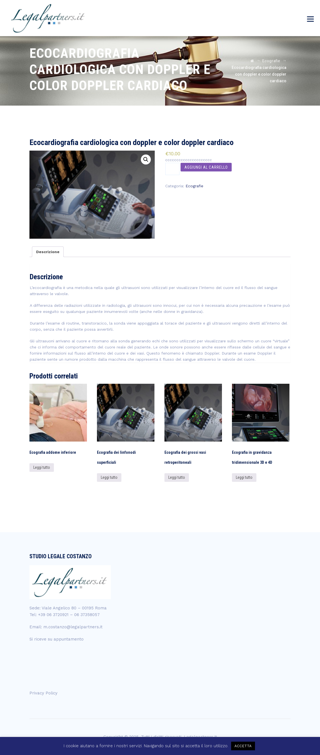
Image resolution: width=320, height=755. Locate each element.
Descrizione (47, 252)
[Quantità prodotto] (172, 169)
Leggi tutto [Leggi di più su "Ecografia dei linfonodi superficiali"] (109, 477)
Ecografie (194, 186)
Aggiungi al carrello (206, 167)
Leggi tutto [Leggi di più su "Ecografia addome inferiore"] (41, 467)
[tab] (48, 251)
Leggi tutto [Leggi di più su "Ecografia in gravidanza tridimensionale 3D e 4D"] (244, 477)
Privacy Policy (43, 693)
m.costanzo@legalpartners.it (72, 626)
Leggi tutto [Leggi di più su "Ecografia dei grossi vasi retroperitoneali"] (176, 477)
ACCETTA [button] (243, 746)
